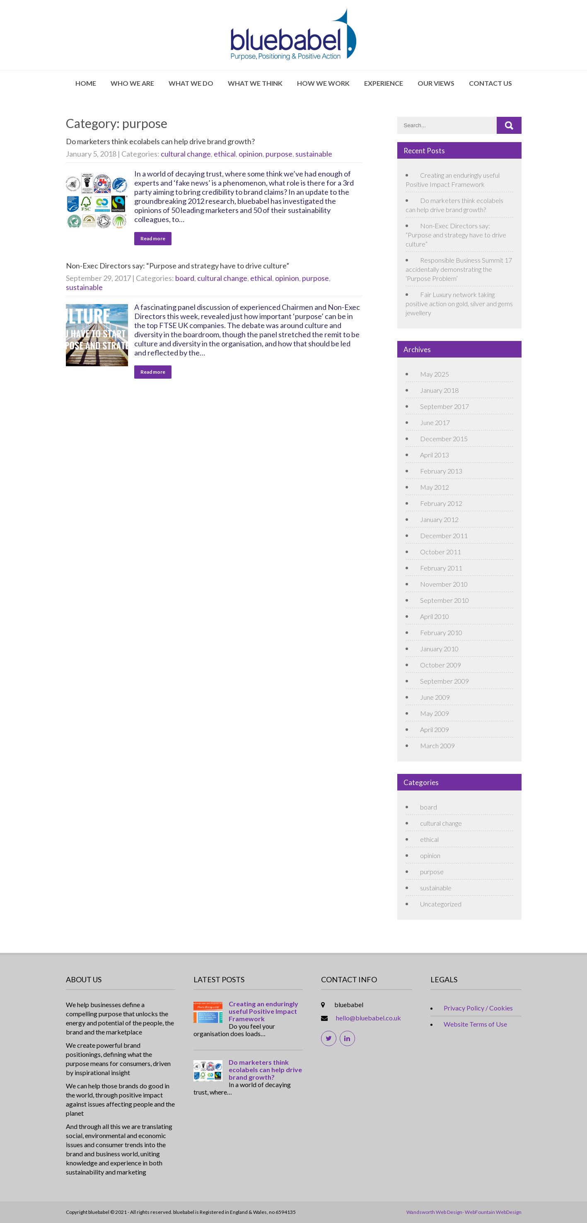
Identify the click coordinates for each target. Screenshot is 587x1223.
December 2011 (444, 535)
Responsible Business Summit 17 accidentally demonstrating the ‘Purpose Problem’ (459, 269)
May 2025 (434, 374)
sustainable (313, 153)
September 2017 (444, 406)
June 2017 (435, 422)
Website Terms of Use (475, 1024)
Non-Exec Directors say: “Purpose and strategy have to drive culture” (177, 265)
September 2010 (444, 600)
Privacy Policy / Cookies (478, 1008)
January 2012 (439, 519)
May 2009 (434, 713)
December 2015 (444, 438)
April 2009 (434, 729)
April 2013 (434, 455)
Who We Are (132, 83)
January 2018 (439, 390)
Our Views (436, 83)
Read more (152, 238)
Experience (383, 83)
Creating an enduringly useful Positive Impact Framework (263, 1011)
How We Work (323, 83)
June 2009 (435, 697)
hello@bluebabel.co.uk (368, 1018)
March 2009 (437, 745)
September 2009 (444, 681)
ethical (225, 153)
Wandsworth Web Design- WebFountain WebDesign (464, 1212)
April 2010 (434, 616)
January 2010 (439, 649)
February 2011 (441, 568)
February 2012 (441, 503)
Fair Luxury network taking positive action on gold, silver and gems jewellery (459, 303)
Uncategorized (440, 904)
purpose (279, 153)
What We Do (191, 83)
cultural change (186, 153)
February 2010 (441, 632)
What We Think (255, 83)
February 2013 (441, 471)
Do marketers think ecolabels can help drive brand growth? (160, 141)
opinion (251, 153)
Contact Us (490, 83)
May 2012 (434, 487)
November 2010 (444, 584)
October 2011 (440, 552)
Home (85, 83)
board (184, 278)
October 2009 (440, 665)
